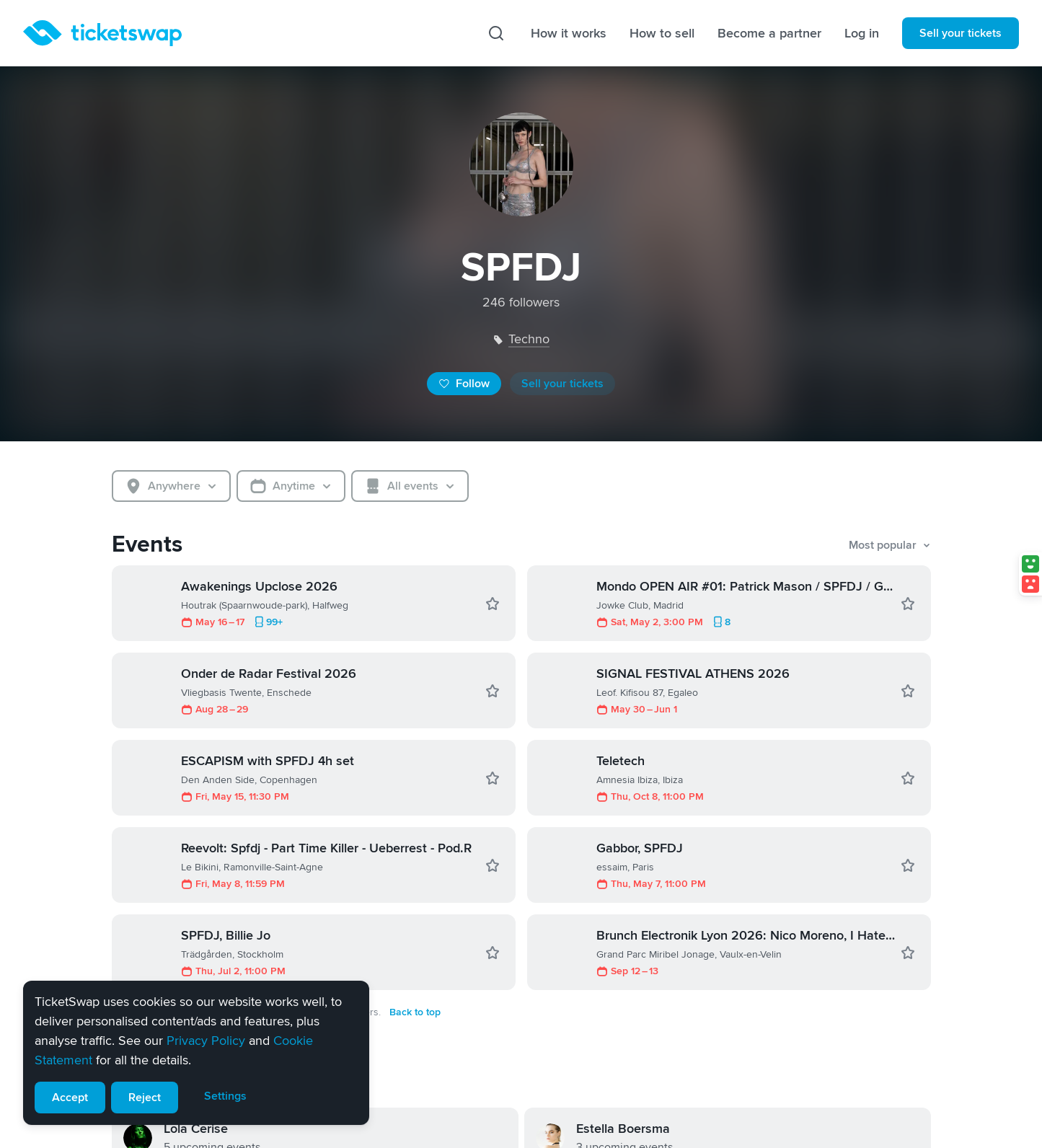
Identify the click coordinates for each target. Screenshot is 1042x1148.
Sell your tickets (960, 33)
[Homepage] (102, 33)
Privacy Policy (206, 1040)
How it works (568, 33)
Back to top (415, 1012)
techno (528, 339)
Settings (225, 1096)
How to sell (662, 33)
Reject (144, 1097)
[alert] (196, 1053)
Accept (70, 1097)
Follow (464, 383)
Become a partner (769, 33)
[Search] (496, 33)
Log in (861, 33)
